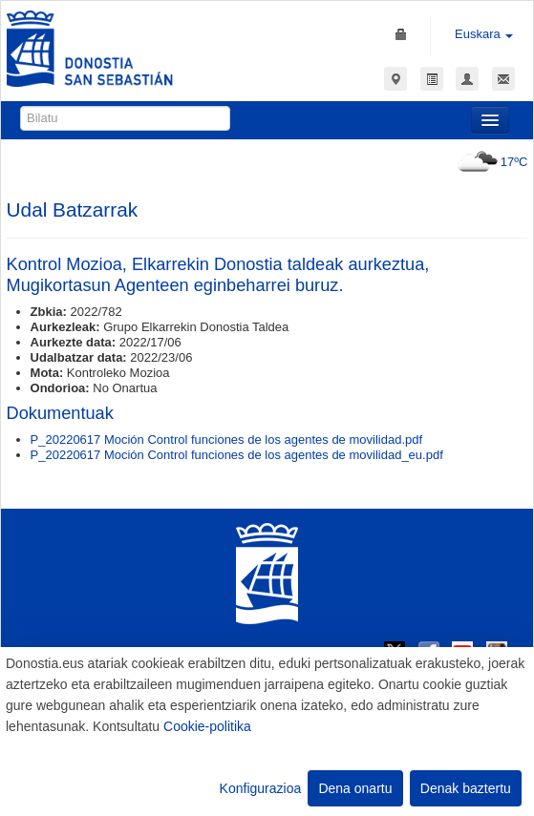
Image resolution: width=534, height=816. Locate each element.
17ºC (490, 162)
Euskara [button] (484, 34)
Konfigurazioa (261, 788)
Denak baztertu (465, 788)
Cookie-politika (207, 726)
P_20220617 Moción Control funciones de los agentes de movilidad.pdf (227, 439)
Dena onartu (355, 788)
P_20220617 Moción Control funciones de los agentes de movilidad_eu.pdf (237, 455)
